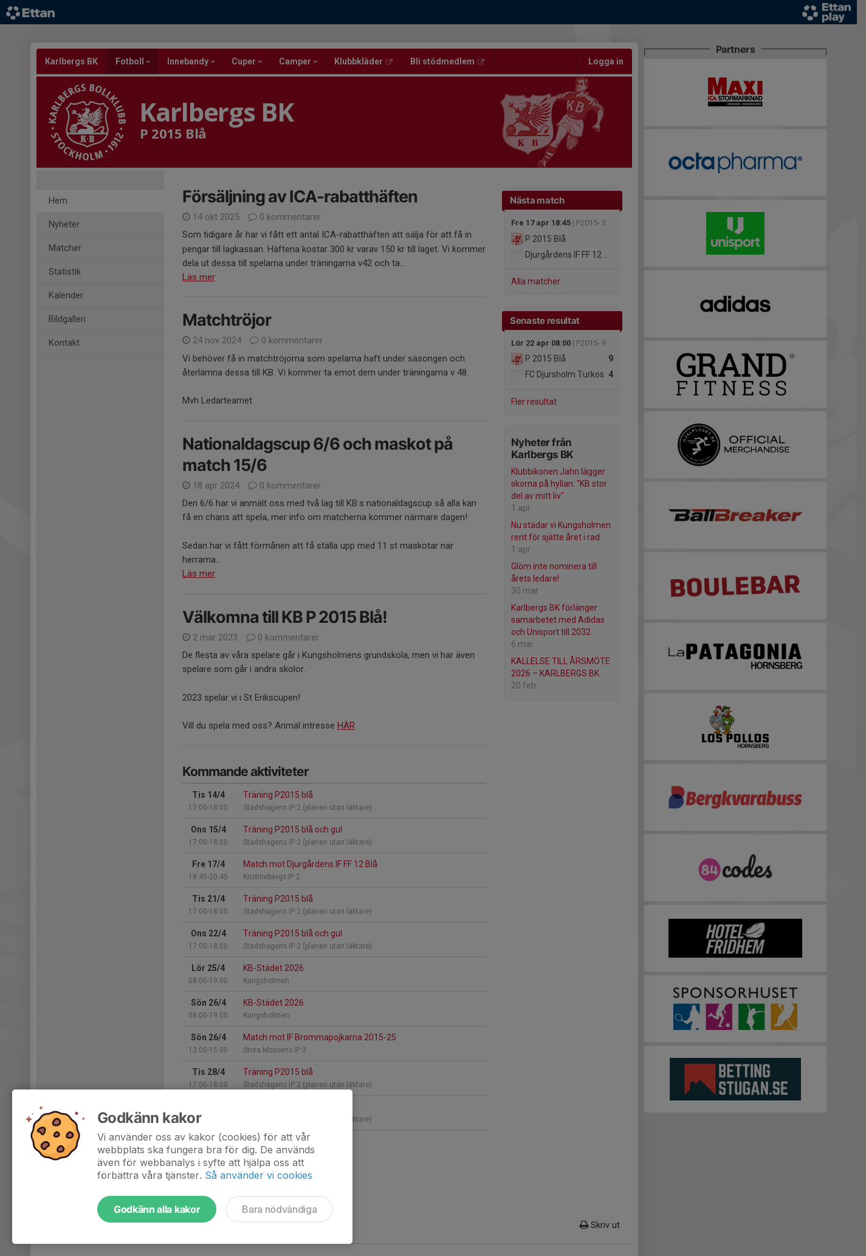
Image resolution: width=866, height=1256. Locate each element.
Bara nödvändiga (279, 1209)
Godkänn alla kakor (157, 1209)
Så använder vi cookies (258, 1175)
